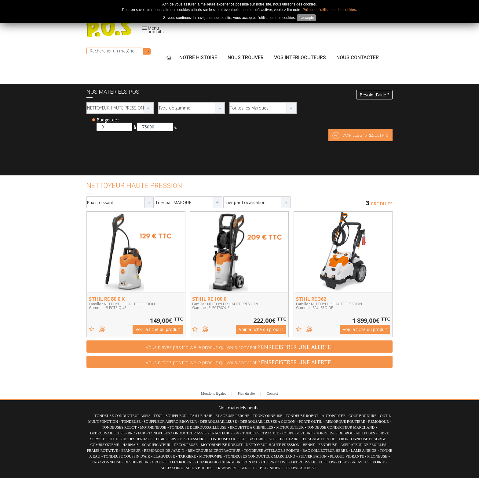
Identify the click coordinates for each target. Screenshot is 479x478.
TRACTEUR (219, 433)
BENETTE (248, 468)
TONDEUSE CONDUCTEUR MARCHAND (341, 427)
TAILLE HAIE (201, 416)
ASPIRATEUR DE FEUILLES (363, 445)
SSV (236, 433)
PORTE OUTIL (310, 421)
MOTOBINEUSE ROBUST (222, 445)
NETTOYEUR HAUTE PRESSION (272, 445)
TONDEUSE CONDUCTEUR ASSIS (122, 416)
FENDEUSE (327, 445)
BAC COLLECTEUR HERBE (325, 450)
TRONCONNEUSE (268, 416)
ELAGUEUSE (164, 456)
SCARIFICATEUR (156, 445)
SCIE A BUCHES (199, 468)
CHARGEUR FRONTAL (239, 462)
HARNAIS (130, 445)
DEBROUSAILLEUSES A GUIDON (267, 421)
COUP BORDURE (363, 416)
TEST (158, 416)
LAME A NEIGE (363, 450)
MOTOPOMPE (210, 456)
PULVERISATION (312, 456)
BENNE (309, 445)
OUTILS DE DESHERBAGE (130, 439)
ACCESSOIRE (172, 468)
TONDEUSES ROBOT (119, 427)
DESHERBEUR (136, 462)
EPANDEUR (131, 450)
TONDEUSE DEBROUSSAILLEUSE (198, 427)
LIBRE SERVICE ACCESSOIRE (180, 439)
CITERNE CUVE (274, 462)
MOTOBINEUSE (153, 427)
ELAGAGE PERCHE (319, 439)
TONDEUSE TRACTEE (260, 433)
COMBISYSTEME (104, 445)
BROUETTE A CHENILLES (251, 427)
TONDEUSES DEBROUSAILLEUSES (345, 433)
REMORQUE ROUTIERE (345, 421)
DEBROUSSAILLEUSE (218, 421)
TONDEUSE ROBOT (302, 416)
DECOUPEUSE (186, 445)
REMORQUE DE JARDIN (164, 450)
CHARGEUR (207, 462)
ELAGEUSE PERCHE (233, 416)
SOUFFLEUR (176, 416)
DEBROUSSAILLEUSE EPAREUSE (319, 462)
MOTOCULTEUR (290, 427)
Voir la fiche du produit (158, 329)
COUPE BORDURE (297, 433)
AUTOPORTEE (334, 416)
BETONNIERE (271, 468)
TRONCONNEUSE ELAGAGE (362, 439)
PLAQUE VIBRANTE (347, 456)
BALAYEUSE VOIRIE (367, 462)
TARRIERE (187, 456)
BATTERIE (257, 439)
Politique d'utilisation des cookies (329, 10)
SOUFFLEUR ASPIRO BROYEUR (170, 421)
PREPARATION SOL (302, 468)
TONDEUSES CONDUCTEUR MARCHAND (260, 456)
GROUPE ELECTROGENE (173, 462)
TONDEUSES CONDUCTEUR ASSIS (177, 433)
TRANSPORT (226, 468)
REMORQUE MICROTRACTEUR (214, 450)
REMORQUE (378, 421)
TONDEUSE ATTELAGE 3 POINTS (271, 450)
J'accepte (306, 18)
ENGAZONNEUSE (106, 462)
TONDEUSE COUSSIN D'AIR (127, 456)
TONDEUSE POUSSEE (227, 439)
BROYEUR (136, 433)
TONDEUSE (131, 421)
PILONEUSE (377, 456)
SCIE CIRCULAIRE (284, 439)
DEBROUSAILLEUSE (108, 433)
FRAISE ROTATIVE (102, 450)
